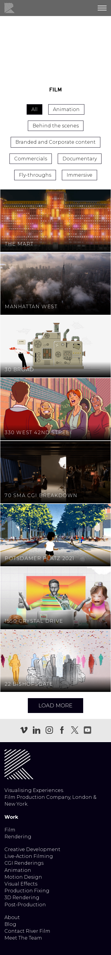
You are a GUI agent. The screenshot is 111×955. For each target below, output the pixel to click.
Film (9, 830)
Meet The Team (23, 938)
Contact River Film (27, 931)
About (12, 917)
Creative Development (32, 849)
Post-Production (25, 904)
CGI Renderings (24, 863)
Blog (10, 924)
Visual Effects (20, 884)
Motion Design (23, 877)
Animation (17, 870)
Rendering (17, 836)
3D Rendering (21, 897)
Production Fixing (26, 891)
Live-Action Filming (28, 856)
